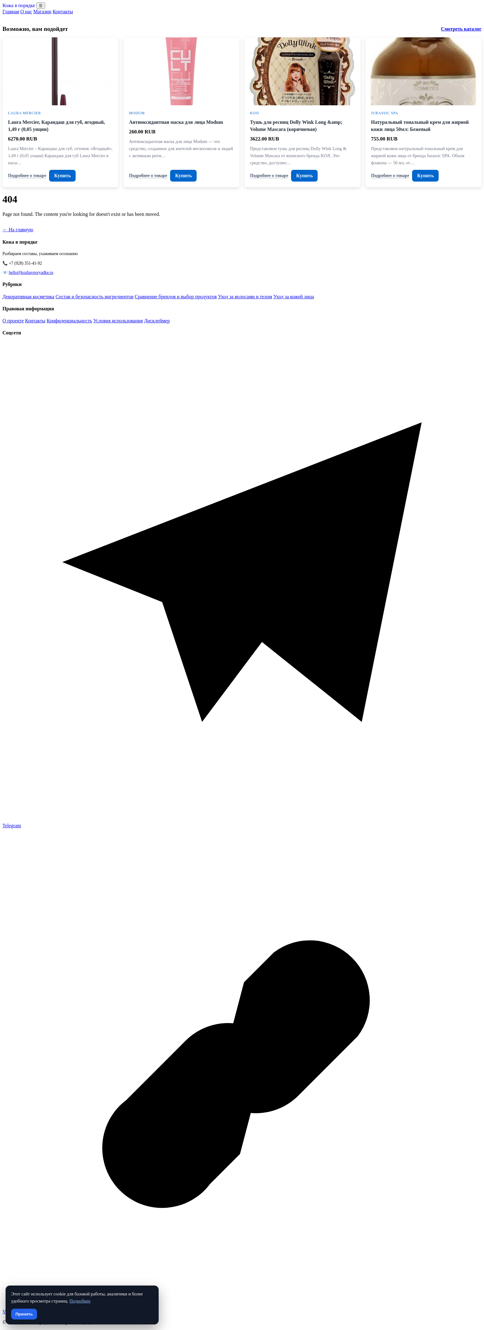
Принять (24, 1314)
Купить (62, 175)
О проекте (13, 320)
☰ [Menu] (41, 5)
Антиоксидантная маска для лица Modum (176, 122)
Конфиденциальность (69, 320)
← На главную (17, 229)
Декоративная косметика (28, 296)
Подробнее (79, 1301)
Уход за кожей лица (293, 296)
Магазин (42, 11)
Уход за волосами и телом (245, 296)
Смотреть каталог (461, 28)
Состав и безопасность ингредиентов (94, 296)
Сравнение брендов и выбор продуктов (176, 296)
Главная (10, 11)
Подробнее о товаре (27, 175)
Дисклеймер (157, 320)
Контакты (62, 11)
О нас (26, 11)
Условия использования (118, 320)
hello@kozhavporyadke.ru (31, 272)
